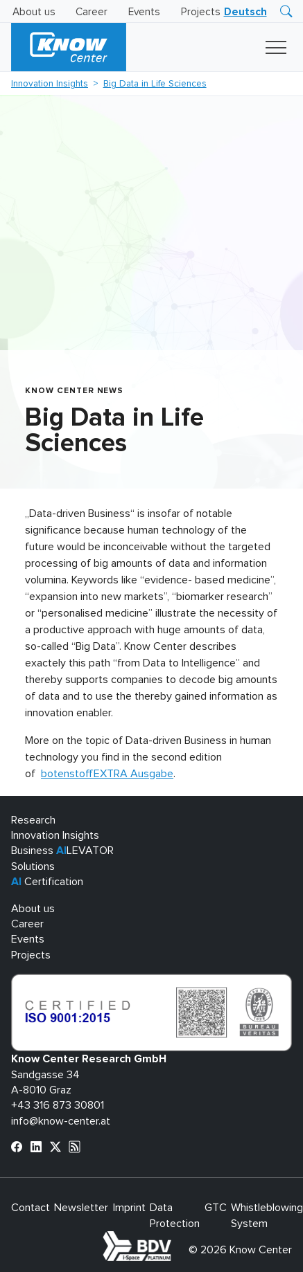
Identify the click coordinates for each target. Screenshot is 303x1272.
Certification (47, 881)
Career (91, 12)
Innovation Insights (49, 84)
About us (33, 12)
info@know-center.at (60, 1121)
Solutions (33, 866)
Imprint (129, 1207)
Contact (30, 1207)
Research (33, 820)
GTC (216, 1207)
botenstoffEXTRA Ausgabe (107, 773)
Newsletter (81, 1207)
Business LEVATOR (62, 850)
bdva (174, 1238)
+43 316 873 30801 (57, 1105)
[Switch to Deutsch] (245, 12)
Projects (200, 12)
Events (144, 12)
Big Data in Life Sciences (155, 84)
